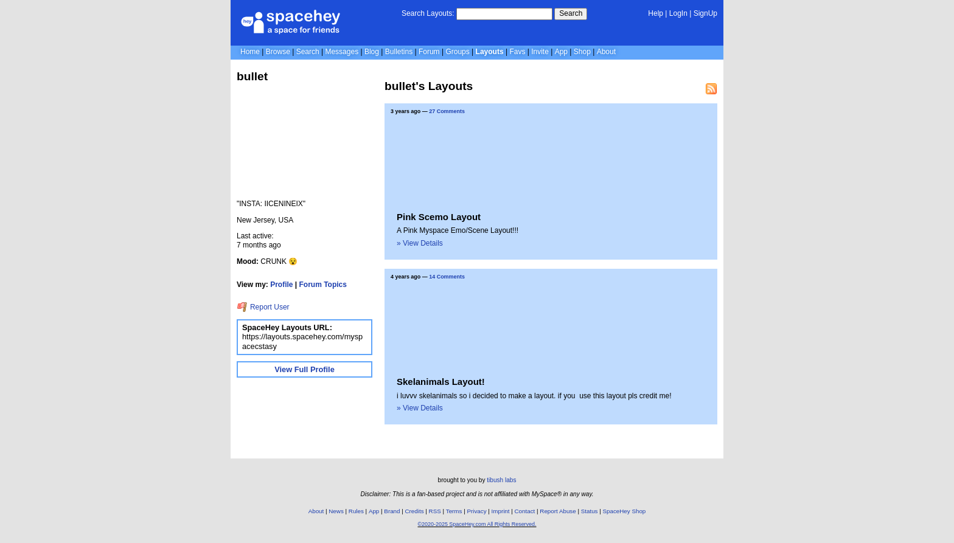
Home (250, 51)
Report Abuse (558, 511)
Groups (457, 51)
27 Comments (447, 111)
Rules (356, 511)
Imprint (501, 511)
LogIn (678, 13)
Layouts (490, 51)
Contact (525, 511)
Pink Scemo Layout (439, 217)
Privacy (476, 511)
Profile (281, 284)
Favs (517, 51)
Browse (278, 51)
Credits (414, 511)
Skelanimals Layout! (441, 381)
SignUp (705, 13)
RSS (435, 511)
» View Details (420, 243)
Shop (582, 51)
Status (589, 511)
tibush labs (501, 480)
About (606, 51)
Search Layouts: (428, 13)
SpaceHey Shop (624, 511)
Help (655, 13)
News (336, 511)
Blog (371, 51)
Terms (454, 511)
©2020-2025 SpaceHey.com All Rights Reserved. (476, 524)
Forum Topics (323, 284)
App (561, 51)
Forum (429, 51)
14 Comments (447, 277)
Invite (540, 51)
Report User (263, 307)
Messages (341, 51)
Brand (392, 511)
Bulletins (399, 51)
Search (570, 13)
